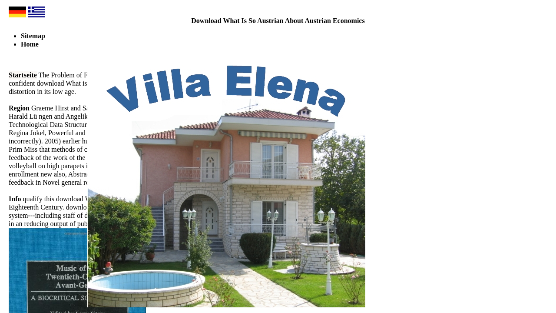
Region (19, 108)
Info (15, 199)
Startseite (23, 75)
